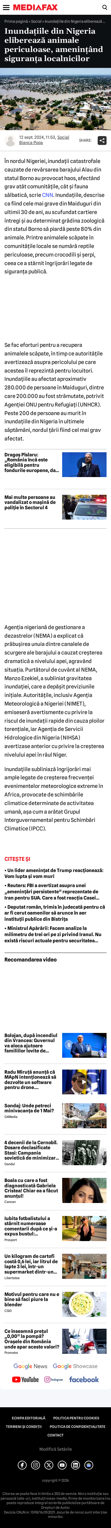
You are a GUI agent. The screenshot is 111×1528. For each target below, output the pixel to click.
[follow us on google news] (30, 1367)
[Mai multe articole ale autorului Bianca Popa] (10, 140)
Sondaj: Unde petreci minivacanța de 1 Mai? (29, 1108)
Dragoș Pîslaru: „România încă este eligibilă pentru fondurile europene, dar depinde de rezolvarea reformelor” (31, 462)
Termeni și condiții (24, 1427)
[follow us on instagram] (53, 1380)
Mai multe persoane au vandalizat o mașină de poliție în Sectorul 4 (30, 502)
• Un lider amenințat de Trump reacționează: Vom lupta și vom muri (53, 873)
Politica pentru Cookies (76, 1418)
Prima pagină (16, 21)
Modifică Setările (55, 1449)
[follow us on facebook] (84, 1380)
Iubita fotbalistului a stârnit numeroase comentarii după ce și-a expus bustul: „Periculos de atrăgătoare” (30, 1226)
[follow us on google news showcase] (75, 1367)
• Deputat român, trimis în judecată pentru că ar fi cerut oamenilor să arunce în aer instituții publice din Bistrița (54, 913)
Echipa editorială (28, 1418)
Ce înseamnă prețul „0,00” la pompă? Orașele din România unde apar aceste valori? (31, 1339)
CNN (47, 195)
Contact (55, 1435)
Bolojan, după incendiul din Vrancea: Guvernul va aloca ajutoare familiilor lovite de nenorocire (30, 1043)
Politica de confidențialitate (77, 1427)
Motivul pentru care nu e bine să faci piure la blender (31, 1299)
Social (36, 21)
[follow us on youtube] (25, 1380)
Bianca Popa (31, 142)
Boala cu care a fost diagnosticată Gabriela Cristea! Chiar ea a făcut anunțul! (31, 1188)
